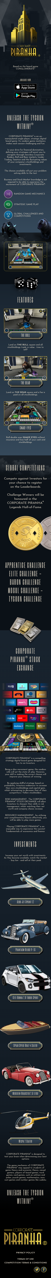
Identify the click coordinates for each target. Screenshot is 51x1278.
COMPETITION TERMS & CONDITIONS (25, 1263)
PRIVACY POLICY (25, 1253)
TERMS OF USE (25, 1259)
